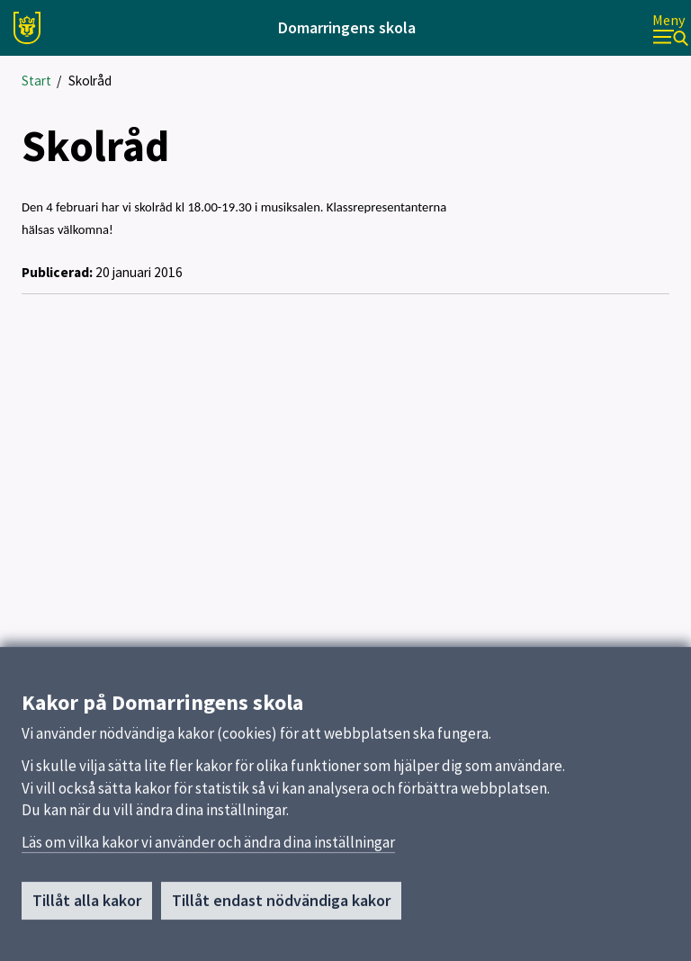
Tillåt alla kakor (86, 904)
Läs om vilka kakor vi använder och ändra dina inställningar (208, 847)
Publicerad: (57, 272)
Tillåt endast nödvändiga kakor (281, 904)
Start (36, 80)
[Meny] (670, 28)
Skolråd (90, 80)
